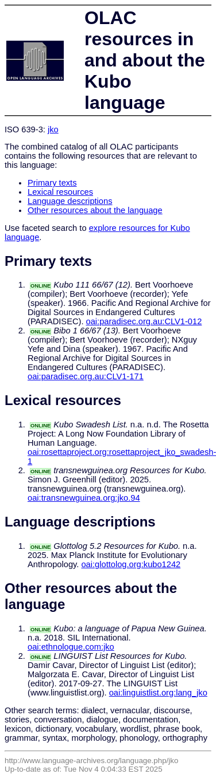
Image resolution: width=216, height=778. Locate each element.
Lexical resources (60, 192)
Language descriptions (70, 201)
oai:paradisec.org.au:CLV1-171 (86, 376)
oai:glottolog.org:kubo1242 (130, 564)
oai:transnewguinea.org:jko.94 (84, 497)
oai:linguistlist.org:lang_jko (158, 692)
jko (53, 129)
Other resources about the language (95, 210)
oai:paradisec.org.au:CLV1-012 (144, 321)
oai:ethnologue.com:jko (71, 646)
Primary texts (52, 182)
